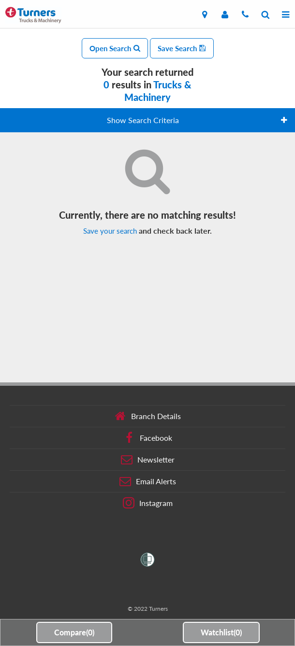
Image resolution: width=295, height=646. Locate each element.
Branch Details (148, 416)
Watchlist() (221, 632)
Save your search (110, 230)
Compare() (74, 632)
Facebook (147, 438)
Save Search (182, 48)
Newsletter (148, 459)
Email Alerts (147, 481)
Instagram (148, 503)
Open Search (114, 48)
